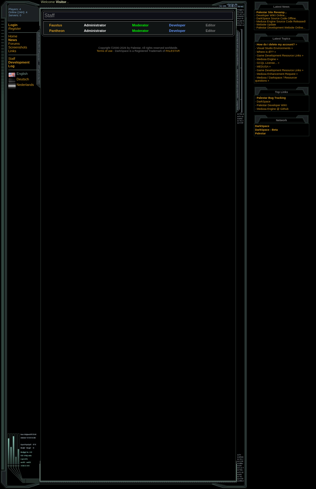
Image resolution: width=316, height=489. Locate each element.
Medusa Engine (266, 59)
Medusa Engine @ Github (272, 108)
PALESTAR (173, 50)
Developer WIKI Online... (271, 15)
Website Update (266, 24)
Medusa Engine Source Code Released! (281, 21)
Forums (14, 43)
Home (12, 36)
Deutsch (23, 79)
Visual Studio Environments (274, 48)
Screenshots (17, 47)
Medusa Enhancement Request (276, 73)
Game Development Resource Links (279, 55)
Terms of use (105, 50)
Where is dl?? (265, 51)
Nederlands (25, 85)
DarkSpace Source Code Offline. (276, 18)
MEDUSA (262, 66)
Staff (11, 58)
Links (12, 51)
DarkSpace (264, 101)
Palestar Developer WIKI (272, 105)
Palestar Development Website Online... (280, 27)
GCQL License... (267, 62)
